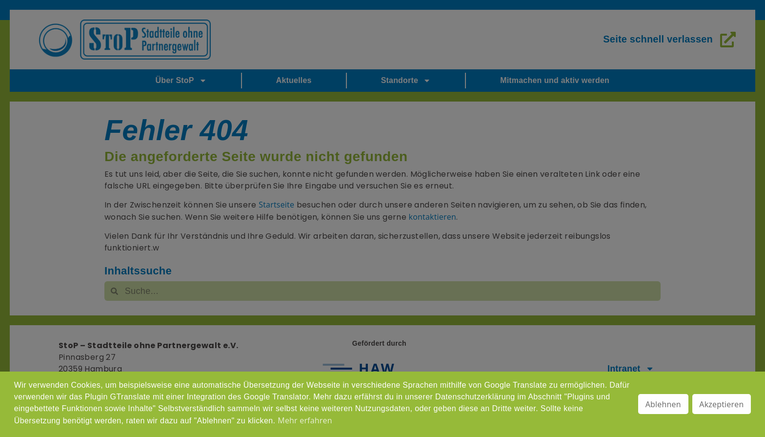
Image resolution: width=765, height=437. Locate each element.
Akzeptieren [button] (721, 404)
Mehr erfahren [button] (305, 420)
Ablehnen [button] (663, 404)
